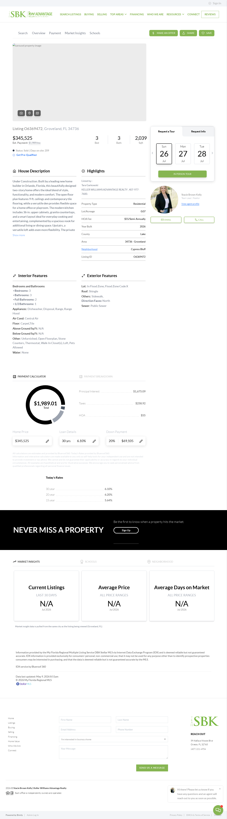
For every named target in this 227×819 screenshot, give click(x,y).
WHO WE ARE (155, 14)
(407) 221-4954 (198, 749)
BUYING (89, 14)
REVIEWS (210, 14)
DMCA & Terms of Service (198, 815)
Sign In (214, 3)
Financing (12, 736)
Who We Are (14, 746)
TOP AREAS (118, 14)
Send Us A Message (152, 768)
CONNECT (193, 14)
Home (11, 718)
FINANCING (137, 14)
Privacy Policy (176, 815)
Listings (11, 723)
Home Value (14, 741)
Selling (11, 732)
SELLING (102, 14)
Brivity (20, 815)
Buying (11, 727)
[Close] (220, 788)
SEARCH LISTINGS (70, 14)
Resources (175, 14)
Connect (12, 750)
